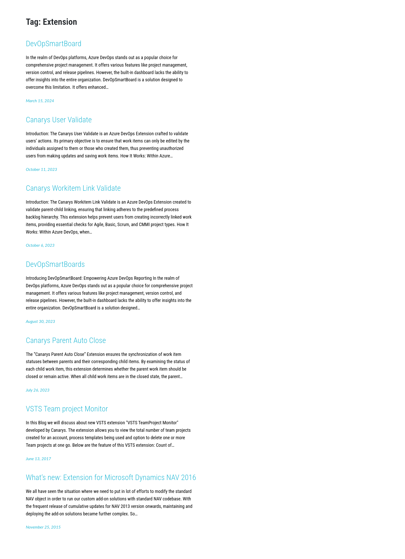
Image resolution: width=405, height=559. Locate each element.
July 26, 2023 (38, 389)
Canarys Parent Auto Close (66, 340)
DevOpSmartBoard (53, 43)
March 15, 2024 (40, 100)
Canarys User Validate (59, 119)
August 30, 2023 (40, 321)
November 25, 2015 (43, 526)
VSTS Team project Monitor (67, 408)
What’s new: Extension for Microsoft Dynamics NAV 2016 (111, 477)
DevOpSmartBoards (55, 264)
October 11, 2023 (41, 169)
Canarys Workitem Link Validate (73, 188)
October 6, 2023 (40, 245)
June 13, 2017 (38, 458)
